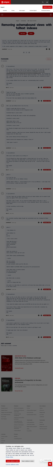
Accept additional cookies (13, 461)
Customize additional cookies (12, 464)
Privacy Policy (9, 456)
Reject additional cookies (28, 461)
